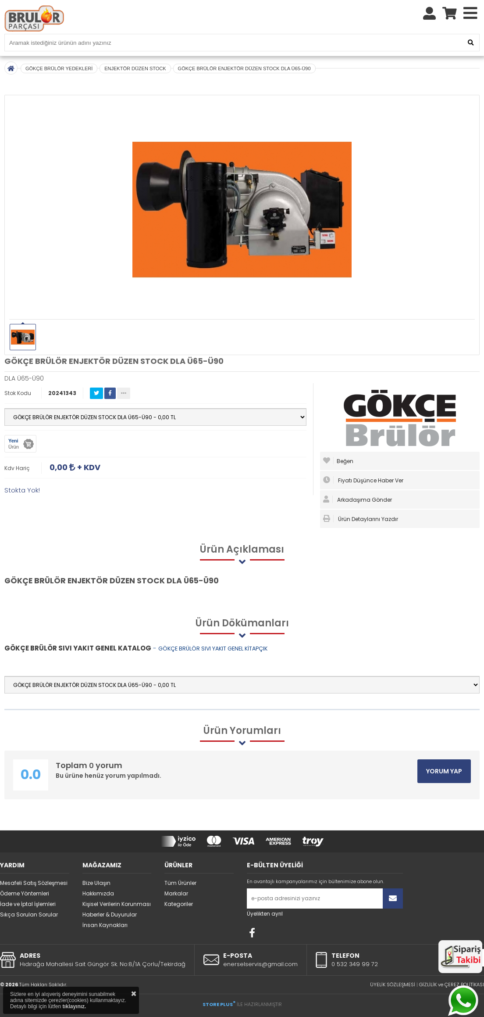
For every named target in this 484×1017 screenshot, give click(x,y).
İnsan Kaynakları (105, 925)
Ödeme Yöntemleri (24, 893)
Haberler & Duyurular (109, 914)
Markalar (176, 893)
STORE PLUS (219, 1004)
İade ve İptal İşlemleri (28, 904)
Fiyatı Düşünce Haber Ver (363, 480)
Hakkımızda (98, 893)
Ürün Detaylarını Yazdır (360, 519)
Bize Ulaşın (96, 883)
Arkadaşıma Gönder (357, 499)
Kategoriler (178, 904)
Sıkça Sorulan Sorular (29, 914)
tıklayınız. (74, 1006)
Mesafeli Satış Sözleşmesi (34, 883)
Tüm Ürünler (180, 883)
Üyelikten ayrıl (265, 913)
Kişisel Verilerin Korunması (116, 904)
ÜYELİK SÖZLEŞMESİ (392, 984)
